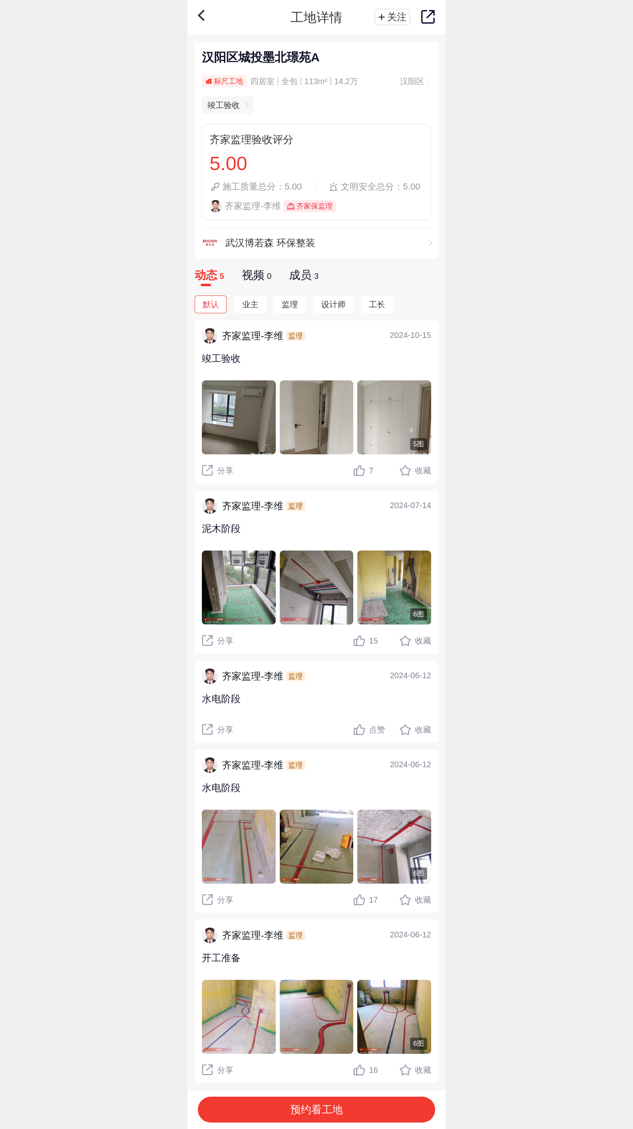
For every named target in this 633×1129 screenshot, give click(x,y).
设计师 (333, 304)
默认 (211, 304)
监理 (290, 304)
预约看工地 (316, 1109)
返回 (203, 15)
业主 (250, 304)
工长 (377, 304)
